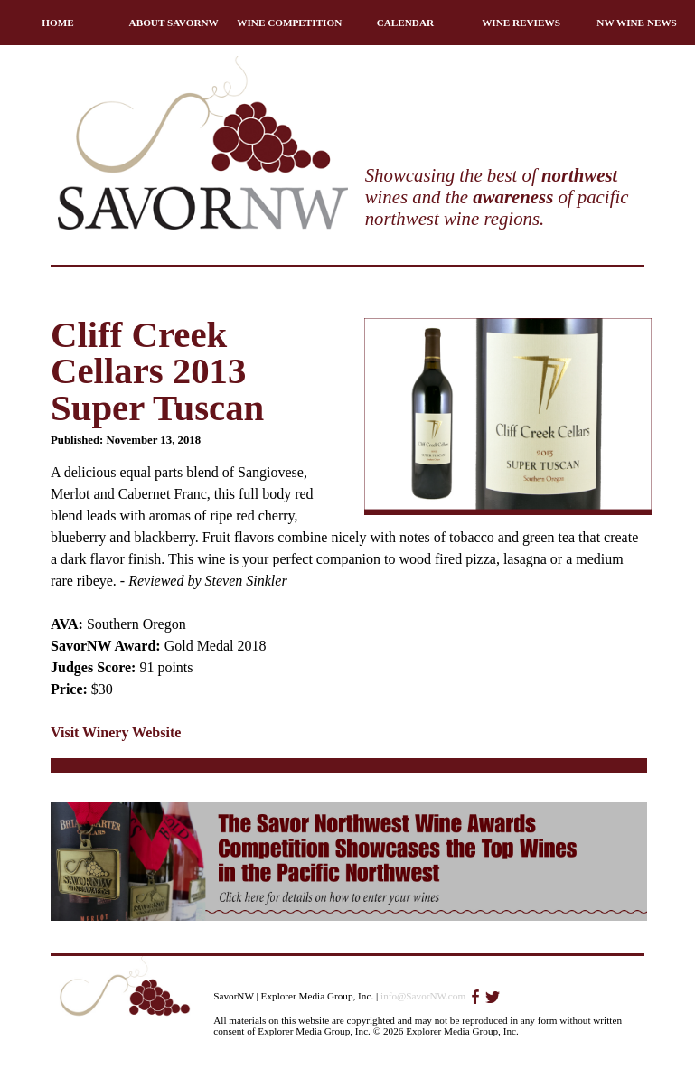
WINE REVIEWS (521, 22)
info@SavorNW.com (422, 995)
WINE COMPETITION (289, 22)
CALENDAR (405, 22)
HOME (57, 22)
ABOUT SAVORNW (174, 22)
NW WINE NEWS (636, 22)
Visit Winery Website (116, 732)
